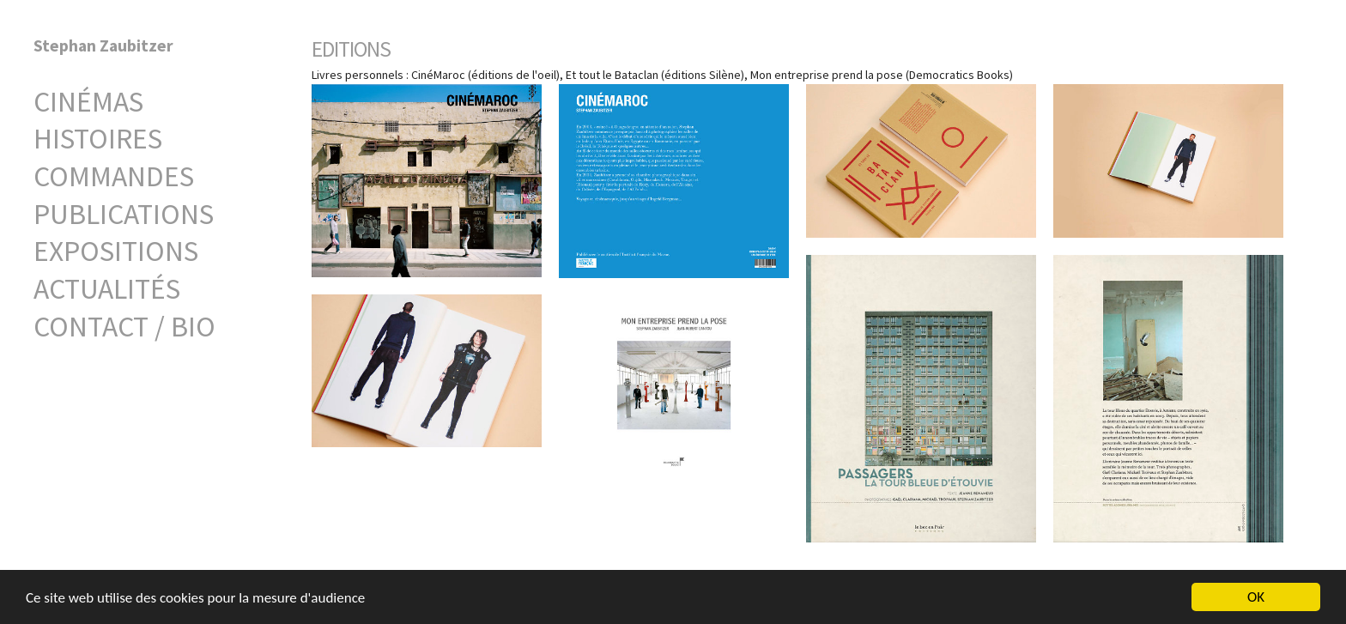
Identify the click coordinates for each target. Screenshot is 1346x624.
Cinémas (88, 101)
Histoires (97, 138)
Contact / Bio (124, 326)
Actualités (106, 288)
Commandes (113, 176)
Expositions (115, 251)
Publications (123, 214)
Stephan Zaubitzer (103, 45)
